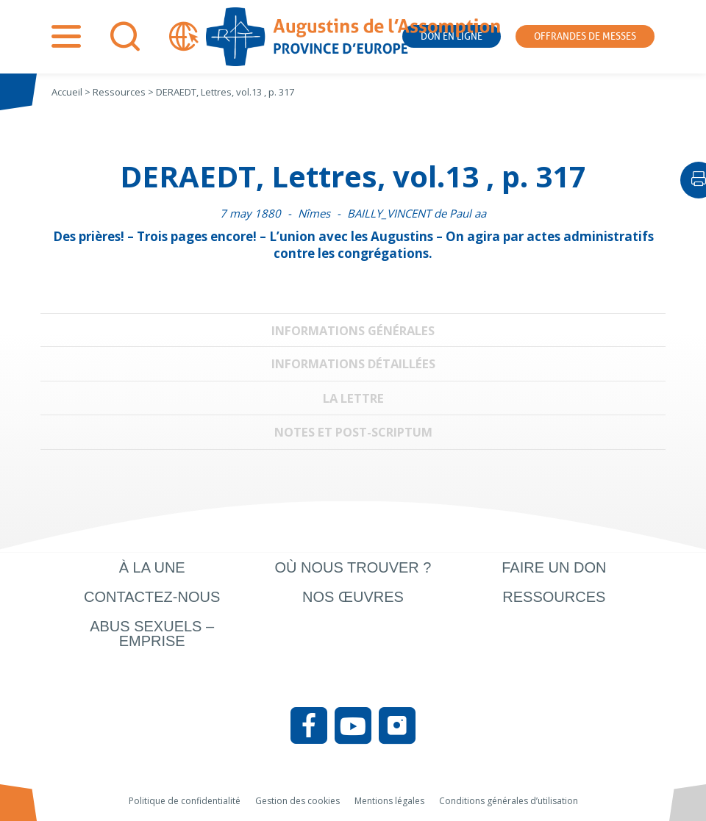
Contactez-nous (152, 597)
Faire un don (554, 567)
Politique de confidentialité (184, 801)
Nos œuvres (353, 597)
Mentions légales (389, 801)
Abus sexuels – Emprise (152, 633)
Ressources (553, 597)
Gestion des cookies (297, 801)
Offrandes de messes (585, 36)
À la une (152, 567)
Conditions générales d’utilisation (508, 801)
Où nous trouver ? (352, 567)
